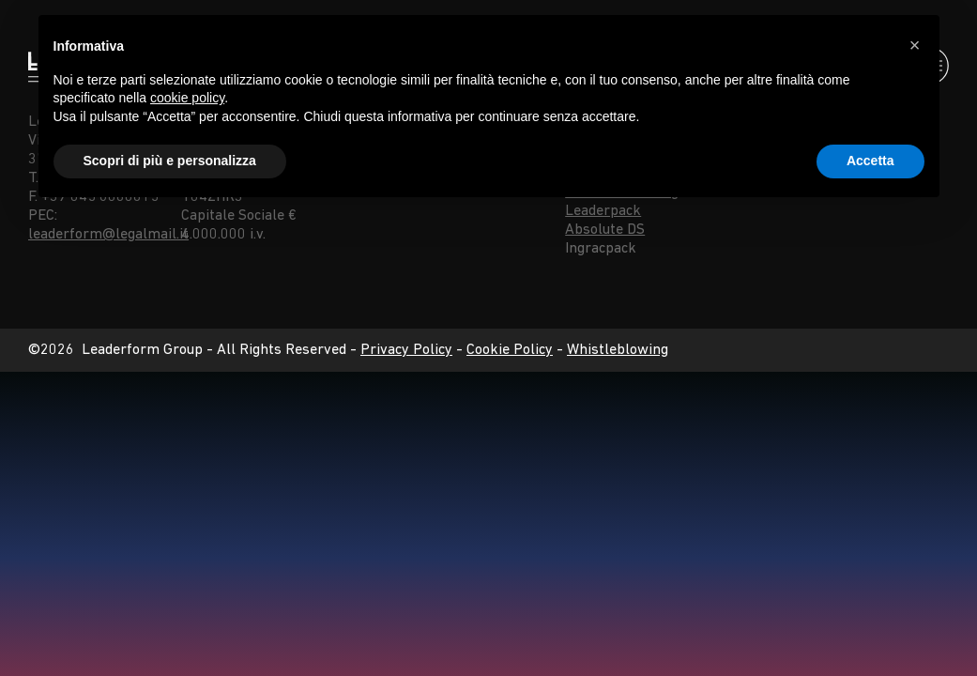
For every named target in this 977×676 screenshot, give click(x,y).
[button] (915, 45)
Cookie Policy (509, 350)
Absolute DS (605, 230)
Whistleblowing (617, 350)
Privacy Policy (406, 350)
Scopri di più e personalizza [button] (170, 160)
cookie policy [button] (187, 97)
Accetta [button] (870, 160)
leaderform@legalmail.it (108, 234)
